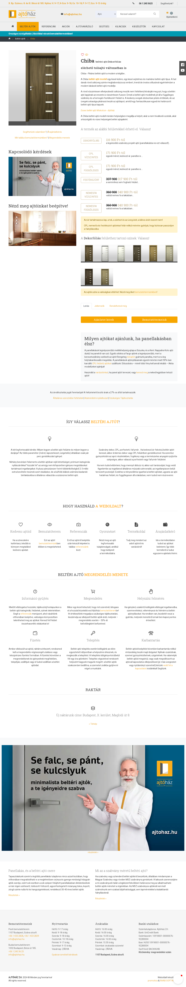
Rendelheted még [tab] (118, 306)
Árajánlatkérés (55, 132)
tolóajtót (131, 357)
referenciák (26, 614)
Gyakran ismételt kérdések (64, 954)
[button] (178, 979)
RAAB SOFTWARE (168, 980)
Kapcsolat (158, 26)
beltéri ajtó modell (98, 79)
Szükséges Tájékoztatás (121, 398)
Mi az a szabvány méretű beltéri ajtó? (121, 871)
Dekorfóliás (91, 140)
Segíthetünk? (167, 3)
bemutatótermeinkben (146, 292)
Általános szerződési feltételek (68, 398)
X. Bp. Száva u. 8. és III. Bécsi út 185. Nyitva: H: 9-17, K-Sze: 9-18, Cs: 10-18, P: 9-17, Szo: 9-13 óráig (57, 3)
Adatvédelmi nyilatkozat (96, 398)
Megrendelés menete (59, 138)
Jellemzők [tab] (99, 306)
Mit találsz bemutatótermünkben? (31, 138)
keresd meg (142, 372)
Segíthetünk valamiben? (34, 132)
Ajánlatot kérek (104, 319)
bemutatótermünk (48, 543)
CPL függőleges (91, 168)
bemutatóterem (108, 610)
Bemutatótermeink (154, 319)
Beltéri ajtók (20, 39)
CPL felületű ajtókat (101, 363)
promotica (153, 980)
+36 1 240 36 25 (16, 951)
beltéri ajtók (28, 26)
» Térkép (93, 724)
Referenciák (49, 26)
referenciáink (82, 547)
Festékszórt (91, 179)
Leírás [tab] (86, 306)
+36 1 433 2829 (31, 936)
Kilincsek (120, 26)
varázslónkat (102, 372)
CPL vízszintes (91, 155)
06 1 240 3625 (146, 3)
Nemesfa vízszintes (91, 195)
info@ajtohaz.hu (73, 14)
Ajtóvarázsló (84, 26)
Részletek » (14, 895)
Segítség (104, 26)
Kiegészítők (139, 26)
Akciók (66, 26)
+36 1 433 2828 (16, 936)
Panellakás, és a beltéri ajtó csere (32, 871)
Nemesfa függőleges (91, 208)
